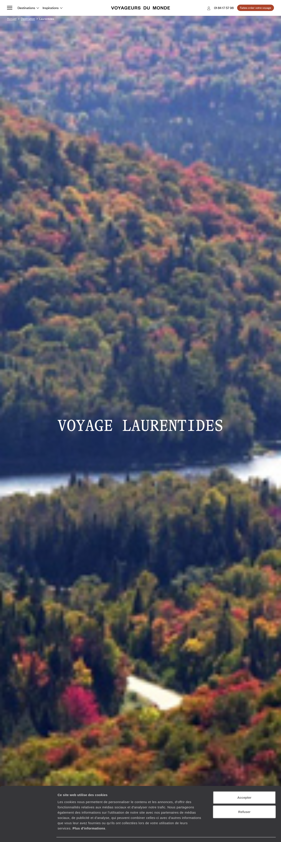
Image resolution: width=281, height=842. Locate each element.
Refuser (244, 799)
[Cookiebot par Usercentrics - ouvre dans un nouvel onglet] (28, 833)
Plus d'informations (88, 815)
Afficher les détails (242, 833)
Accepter (244, 785)
